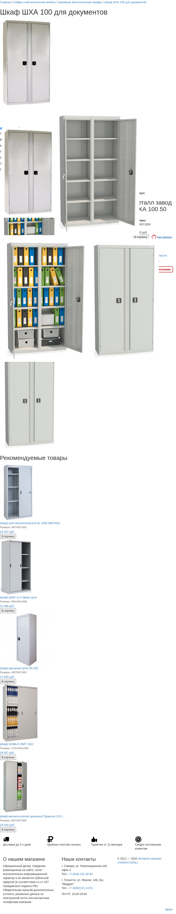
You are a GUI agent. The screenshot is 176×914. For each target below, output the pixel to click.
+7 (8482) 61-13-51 (81, 888)
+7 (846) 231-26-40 (81, 874)
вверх (169, 909)
